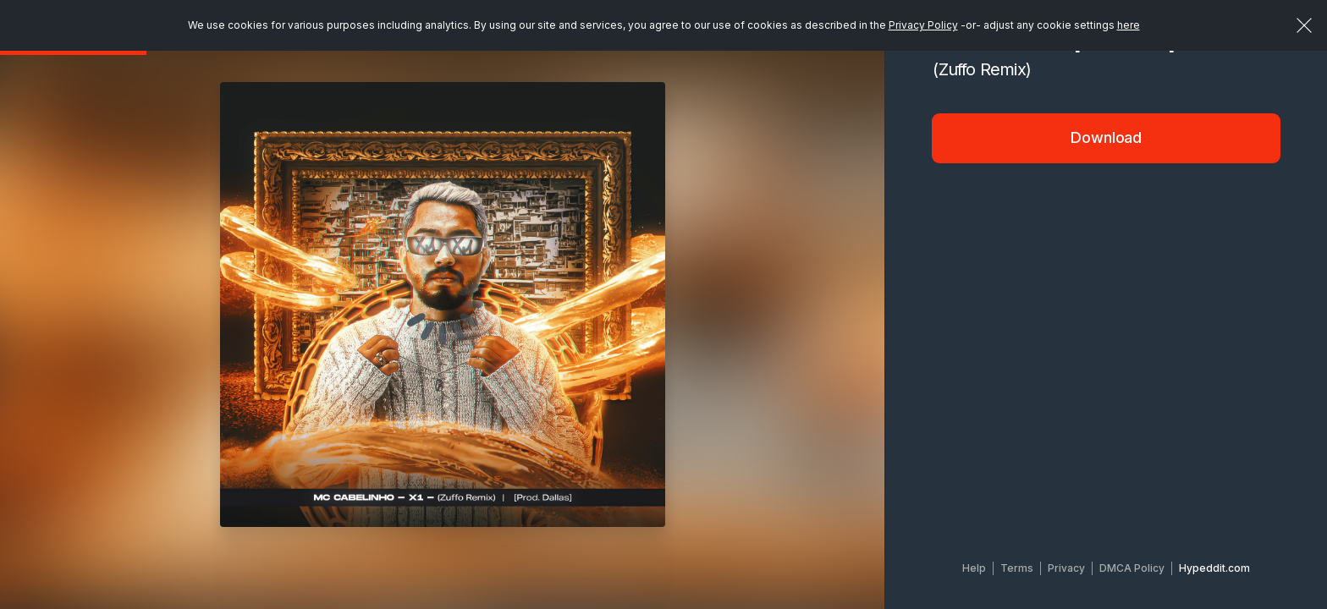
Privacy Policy (923, 25)
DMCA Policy (1132, 568)
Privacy (1066, 568)
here (1128, 25)
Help (974, 568)
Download (1106, 137)
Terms (1016, 568)
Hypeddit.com (1214, 568)
